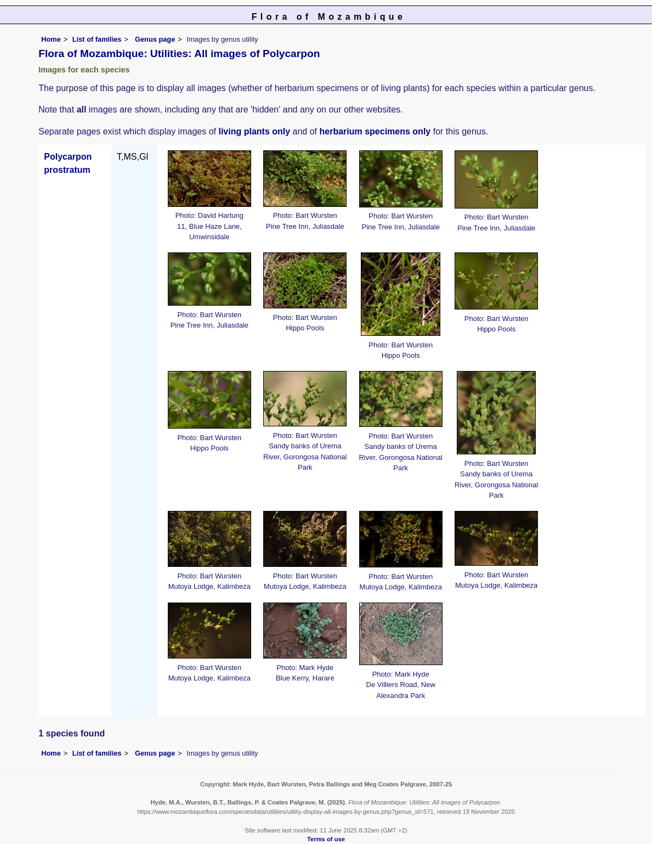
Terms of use (326, 839)
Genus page (155, 39)
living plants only (254, 131)
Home (51, 39)
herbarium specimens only (375, 131)
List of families (97, 39)
